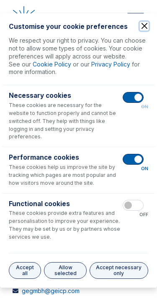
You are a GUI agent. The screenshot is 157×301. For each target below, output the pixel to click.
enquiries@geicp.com (52, 147)
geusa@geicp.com (48, 224)
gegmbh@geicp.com (51, 290)
